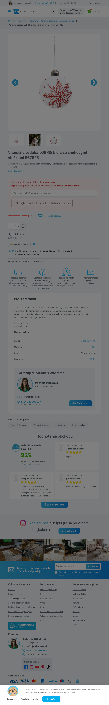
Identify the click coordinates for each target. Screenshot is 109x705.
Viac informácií (69, 692)
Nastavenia (10, 699)
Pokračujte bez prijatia (29, 699)
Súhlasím (51, 699)
